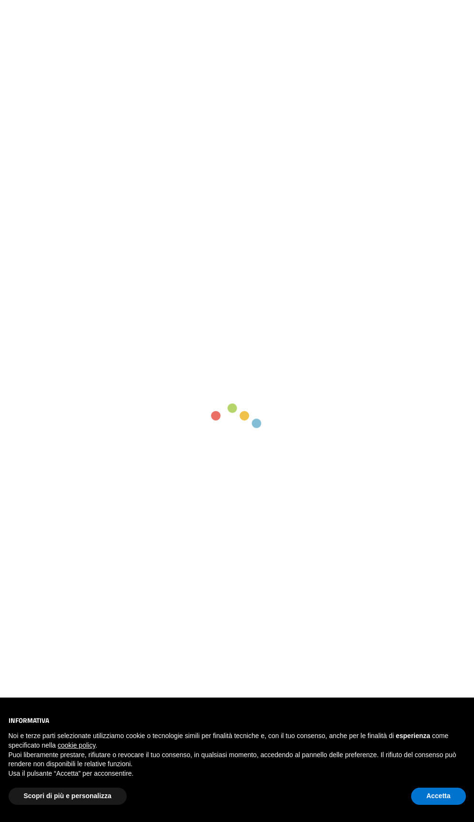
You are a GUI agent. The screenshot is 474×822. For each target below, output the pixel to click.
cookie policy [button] (76, 745)
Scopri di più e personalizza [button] (67, 796)
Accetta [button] (438, 796)
